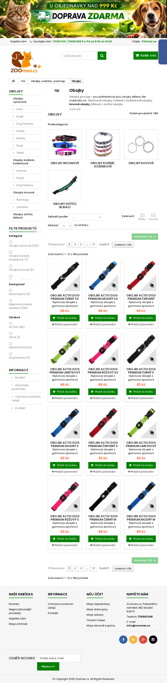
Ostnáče (22, 207)
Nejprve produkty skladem (20, 306)
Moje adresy (95, 615)
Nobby (20, 138)
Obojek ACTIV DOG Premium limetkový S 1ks (141, 446)
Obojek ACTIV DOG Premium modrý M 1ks (141, 520)
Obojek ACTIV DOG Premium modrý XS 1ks (103, 299)
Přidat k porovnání (65, 324)
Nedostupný (19, 294)
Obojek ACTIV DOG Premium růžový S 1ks (65, 520)
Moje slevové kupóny (101, 626)
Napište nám (19, 41)
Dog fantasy (19, 358)
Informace (18, 370)
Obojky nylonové (19, 100)
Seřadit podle (58, 217)
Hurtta (20, 131)
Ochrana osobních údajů (26, 398)
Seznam (153, 217)
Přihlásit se (149, 41)
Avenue (21, 171)
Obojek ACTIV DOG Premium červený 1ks (141, 299)
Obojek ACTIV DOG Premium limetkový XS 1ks (65, 372)
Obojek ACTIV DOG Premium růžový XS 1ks (103, 372)
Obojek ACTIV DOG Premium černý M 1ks (103, 520)
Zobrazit (74, 109)
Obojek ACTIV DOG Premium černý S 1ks (141, 372)
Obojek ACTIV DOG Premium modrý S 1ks (65, 446)
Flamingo (22, 200)
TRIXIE (20, 153)
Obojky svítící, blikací (23, 216)
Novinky (14, 604)
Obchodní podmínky (20, 387)
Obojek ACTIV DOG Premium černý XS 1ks (65, 299)
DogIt (19, 116)
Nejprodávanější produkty (20, 611)
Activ (19, 109)
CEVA (14, 337)
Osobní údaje (96, 620)
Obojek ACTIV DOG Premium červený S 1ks (103, 446)
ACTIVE (17, 327)
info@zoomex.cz (138, 626)
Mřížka (142, 217)
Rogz (19, 145)
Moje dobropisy (97, 609)
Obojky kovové (23, 192)
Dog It (20, 178)
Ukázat (53, 225)
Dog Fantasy (24, 124)
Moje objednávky (98, 604)
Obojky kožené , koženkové (24, 161)
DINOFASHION (20, 347)
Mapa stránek (18, 624)
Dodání (20, 378)
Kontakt (20, 408)
